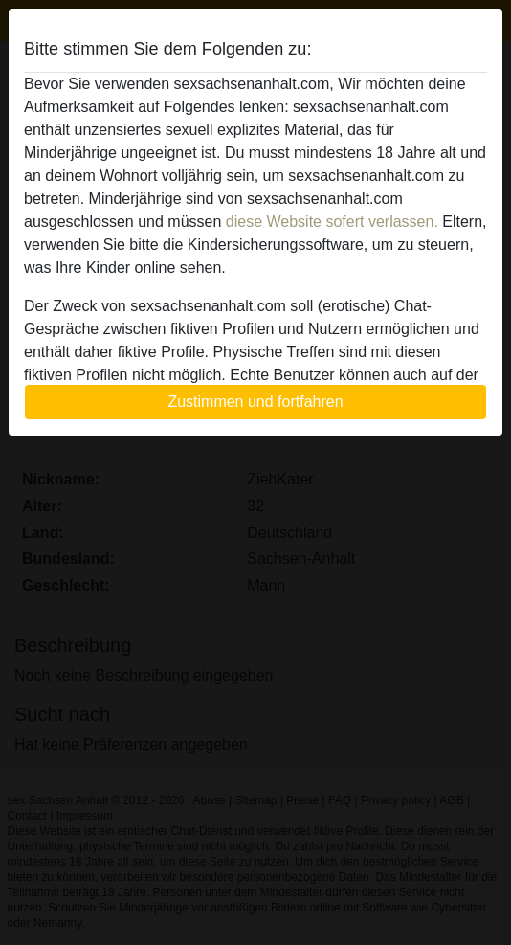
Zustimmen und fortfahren (255, 402)
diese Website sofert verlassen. (332, 222)
